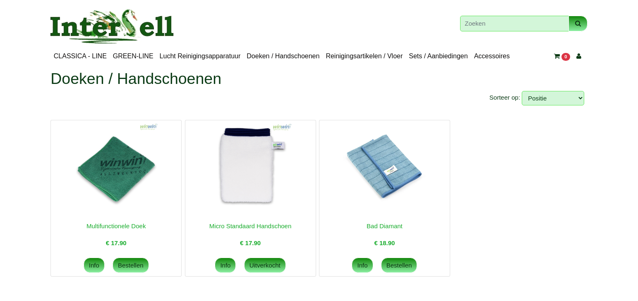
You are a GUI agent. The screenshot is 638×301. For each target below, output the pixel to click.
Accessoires (492, 56)
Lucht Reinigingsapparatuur (200, 56)
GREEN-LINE (133, 56)
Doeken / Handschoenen (283, 56)
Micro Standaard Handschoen (250, 225)
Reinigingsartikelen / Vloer (364, 56)
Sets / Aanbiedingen (438, 56)
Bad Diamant (385, 225)
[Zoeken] (514, 24)
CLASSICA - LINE (80, 56)
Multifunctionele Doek (116, 225)
